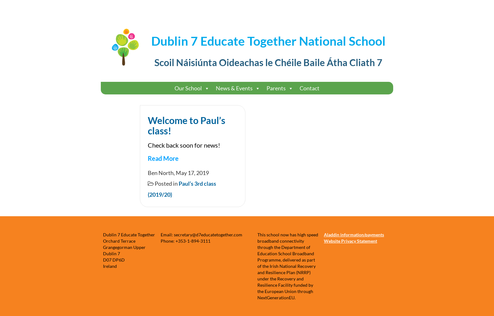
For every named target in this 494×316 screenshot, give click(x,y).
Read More (163, 158)
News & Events (238, 88)
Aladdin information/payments (354, 234)
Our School (192, 88)
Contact (309, 88)
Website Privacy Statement (350, 241)
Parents (280, 88)
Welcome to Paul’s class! (186, 125)
